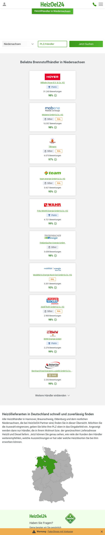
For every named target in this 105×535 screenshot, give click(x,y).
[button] (4, 4)
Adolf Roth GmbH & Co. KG (52, 307)
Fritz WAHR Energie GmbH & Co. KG (52, 211)
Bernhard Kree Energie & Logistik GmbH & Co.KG (52, 371)
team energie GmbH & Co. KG (52, 179)
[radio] (46, 493)
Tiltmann (52, 147)
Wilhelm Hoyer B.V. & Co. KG (52, 82)
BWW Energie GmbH (52, 339)
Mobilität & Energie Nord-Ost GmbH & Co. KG (52, 275)
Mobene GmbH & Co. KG (52, 115)
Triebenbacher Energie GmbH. (52, 243)
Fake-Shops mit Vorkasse (60, 531)
